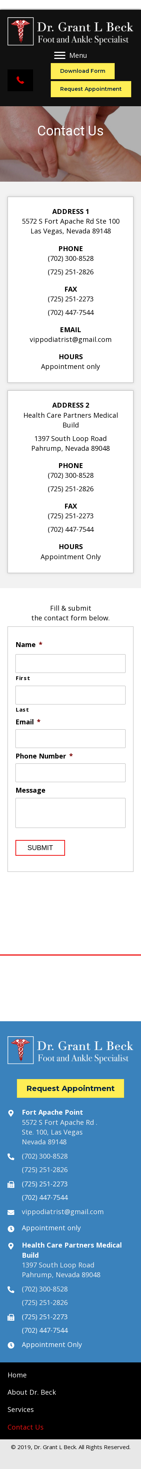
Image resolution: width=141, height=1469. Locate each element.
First (23, 678)
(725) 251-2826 (71, 271)
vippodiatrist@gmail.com (71, 339)
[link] (17, 1374)
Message (30, 790)
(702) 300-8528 (71, 258)
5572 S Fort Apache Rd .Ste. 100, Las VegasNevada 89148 (59, 1132)
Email (28, 722)
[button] (20, 80)
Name (28, 644)
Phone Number (44, 756)
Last (22, 709)
